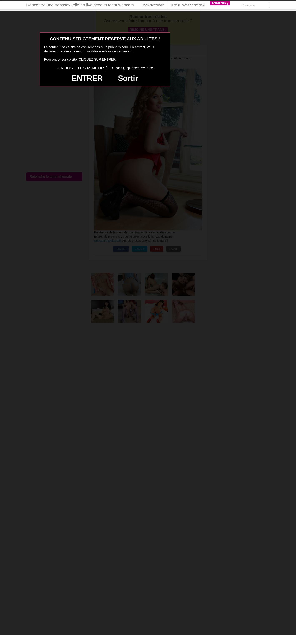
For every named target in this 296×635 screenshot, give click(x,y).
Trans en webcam (152, 5)
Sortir (128, 78)
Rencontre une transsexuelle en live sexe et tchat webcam (80, 5)
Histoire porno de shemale (188, 5)
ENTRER (87, 78)
